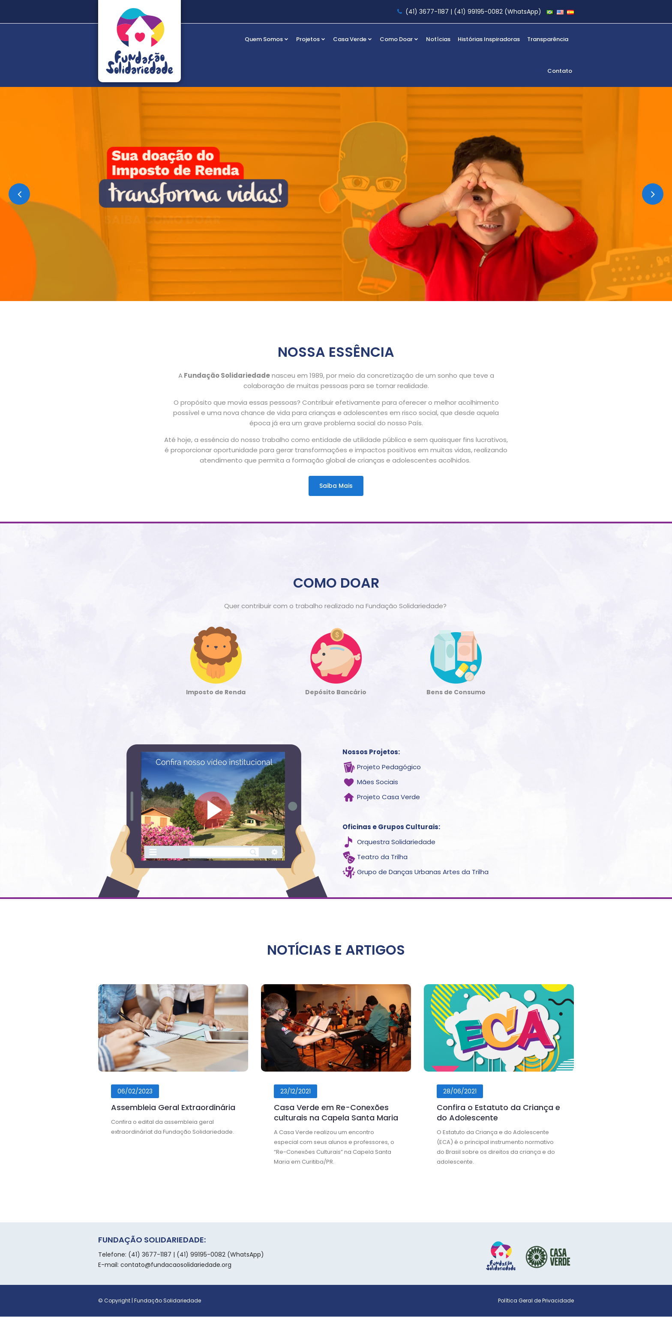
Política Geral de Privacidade (536, 1301)
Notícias (438, 39)
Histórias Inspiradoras (489, 39)
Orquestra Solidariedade (396, 842)
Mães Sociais (377, 782)
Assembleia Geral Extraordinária (173, 1107)
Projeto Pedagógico (389, 767)
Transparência (547, 39)
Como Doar (399, 39)
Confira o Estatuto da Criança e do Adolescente (498, 1112)
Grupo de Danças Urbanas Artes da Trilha (423, 872)
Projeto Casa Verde (388, 797)
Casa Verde (352, 39)
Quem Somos (267, 39)
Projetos (311, 39)
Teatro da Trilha (382, 857)
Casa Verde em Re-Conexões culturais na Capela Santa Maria (336, 1112)
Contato (559, 71)
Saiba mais (336, 485)
